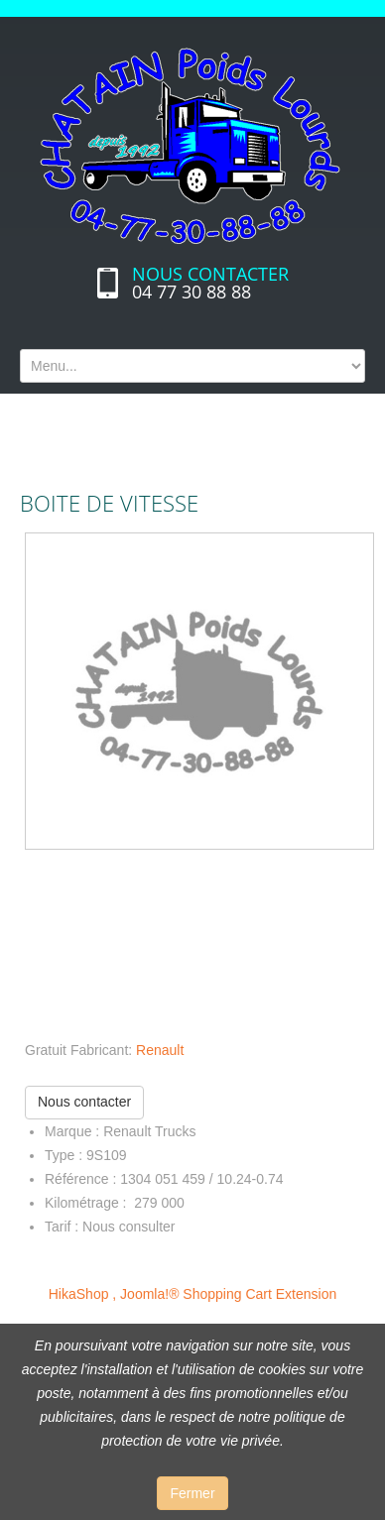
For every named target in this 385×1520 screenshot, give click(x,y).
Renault (160, 1050)
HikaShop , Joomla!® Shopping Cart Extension (192, 1294)
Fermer (192, 1493)
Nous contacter (84, 1102)
